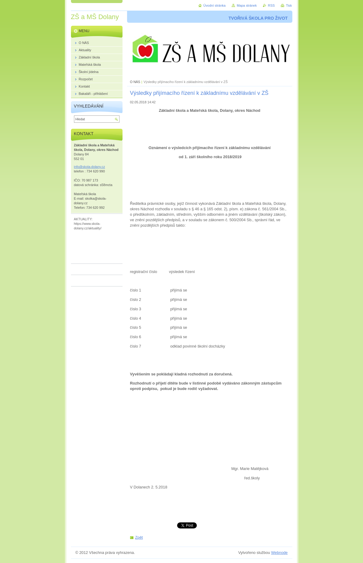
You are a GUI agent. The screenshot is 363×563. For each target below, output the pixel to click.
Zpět (139, 537)
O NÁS (135, 82)
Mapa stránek (247, 5)
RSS (271, 5)
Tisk (289, 5)
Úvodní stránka (214, 5)
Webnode (279, 552)
